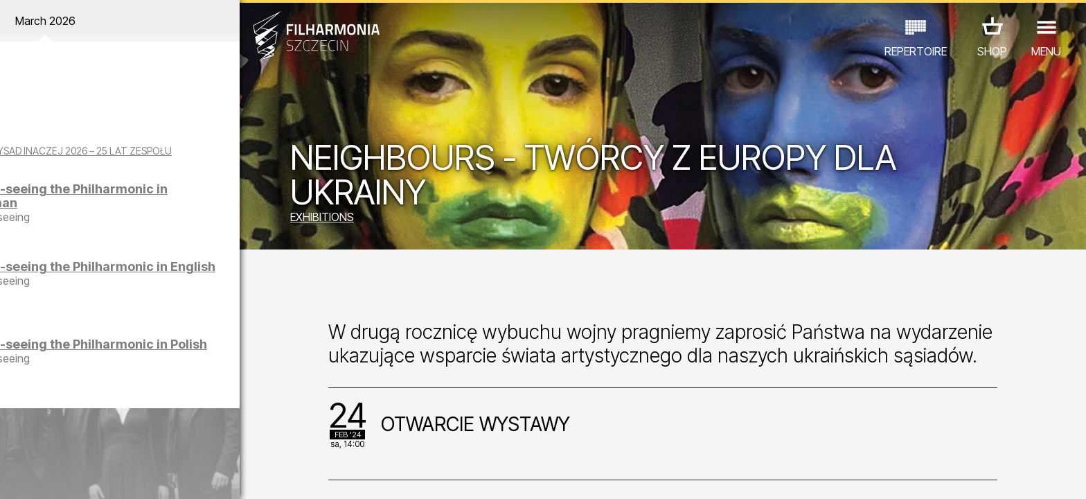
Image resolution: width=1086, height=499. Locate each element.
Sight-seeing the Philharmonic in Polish (156, 363)
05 (105, 475)
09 (192, 475)
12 (258, 475)
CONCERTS (52, 438)
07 (148, 475)
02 (38, 475)
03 (60, 475)
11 (237, 475)
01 (16, 475)
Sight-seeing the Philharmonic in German (162, 207)
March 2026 (141, 21)
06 (127, 475)
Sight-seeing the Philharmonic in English (160, 285)
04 (82, 475)
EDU (108, 438)
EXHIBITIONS (362, 218)
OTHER (233, 438)
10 (214, 475)
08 (171, 475)
